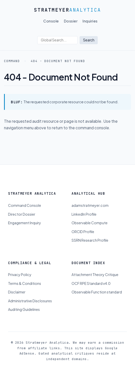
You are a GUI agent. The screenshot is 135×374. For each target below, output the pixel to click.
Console (51, 21)
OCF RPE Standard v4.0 (91, 283)
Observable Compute (90, 222)
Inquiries (90, 21)
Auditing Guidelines (24, 309)
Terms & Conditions (24, 283)
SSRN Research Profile (90, 240)
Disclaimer (16, 292)
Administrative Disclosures (30, 300)
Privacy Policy (19, 274)
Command (12, 61)
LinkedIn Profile (84, 214)
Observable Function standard (97, 292)
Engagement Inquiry (24, 222)
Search (88, 40)
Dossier (71, 21)
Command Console (24, 205)
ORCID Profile (83, 231)
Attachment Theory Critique (95, 274)
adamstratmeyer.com (90, 205)
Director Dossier (21, 214)
